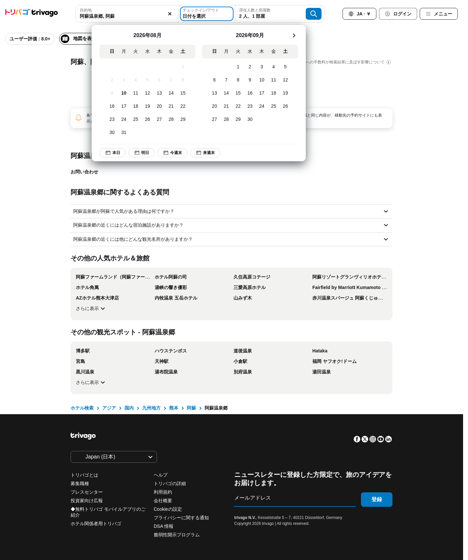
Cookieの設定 (168, 509)
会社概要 (163, 500)
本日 (112, 153)
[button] (125, 14)
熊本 (173, 408)
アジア (109, 408)
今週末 (172, 153)
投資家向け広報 (87, 500)
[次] (294, 35)
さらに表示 (91, 308)
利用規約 (163, 492)
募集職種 (80, 483)
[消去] (166, 14)
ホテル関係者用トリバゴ (96, 523)
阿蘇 (191, 408)
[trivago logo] (31, 14)
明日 (141, 153)
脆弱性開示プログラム (177, 534)
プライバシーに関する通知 (181, 517)
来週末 (205, 153)
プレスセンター (87, 492)
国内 (129, 408)
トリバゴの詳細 (170, 483)
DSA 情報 (163, 526)
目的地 (86, 10)
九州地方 (151, 408)
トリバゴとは (84, 475)
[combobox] (125, 13)
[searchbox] (125, 16)
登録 (376, 499)
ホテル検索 (82, 408)
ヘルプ (160, 475)
